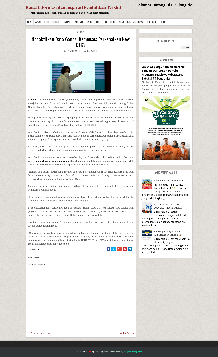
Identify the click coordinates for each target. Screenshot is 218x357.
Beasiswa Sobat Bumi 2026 (169, 180)
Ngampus (67, 21)
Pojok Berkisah (117, 21)
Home (29, 21)
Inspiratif (79, 21)
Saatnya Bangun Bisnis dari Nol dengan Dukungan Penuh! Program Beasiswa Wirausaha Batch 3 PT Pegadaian (164, 73)
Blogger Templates (133, 352)
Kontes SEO (152, 21)
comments (92, 51)
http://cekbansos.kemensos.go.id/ (53, 161)
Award (38, 21)
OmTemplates (101, 352)
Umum (89, 21)
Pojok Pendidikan (51, 21)
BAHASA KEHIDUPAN (135, 21)
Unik (97, 21)
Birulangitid (34, 100)
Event (162, 21)
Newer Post (37, 333)
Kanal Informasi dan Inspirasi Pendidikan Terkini (73, 7)
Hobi (105, 21)
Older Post (125, 333)
